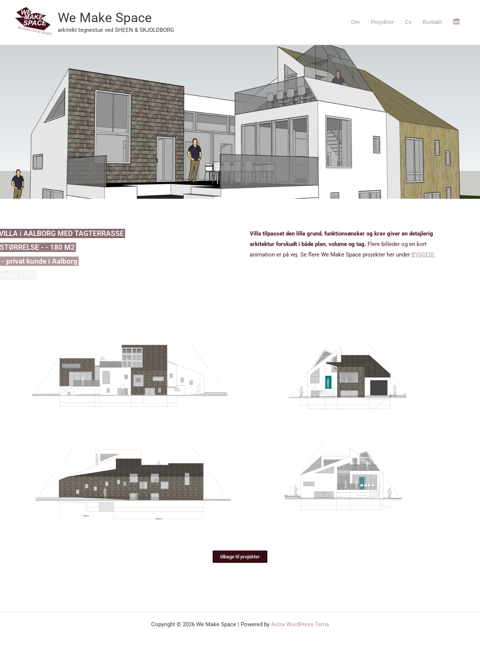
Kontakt (432, 22)
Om (355, 22)
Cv (408, 22)
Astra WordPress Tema (300, 624)
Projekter (382, 22)
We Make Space (105, 18)
